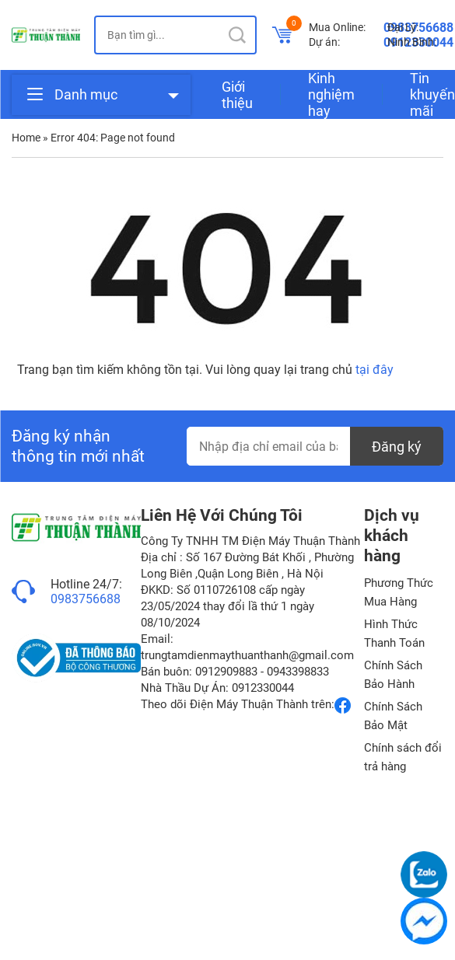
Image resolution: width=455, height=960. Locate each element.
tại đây (374, 369)
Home (26, 137)
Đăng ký (397, 446)
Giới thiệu (237, 95)
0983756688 (86, 599)
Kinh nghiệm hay (331, 94)
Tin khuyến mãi (432, 94)
